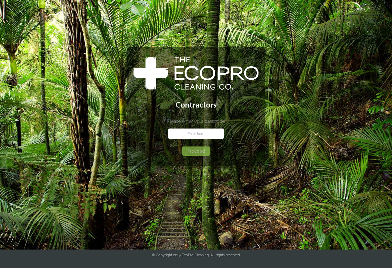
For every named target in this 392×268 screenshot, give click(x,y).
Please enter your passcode (196, 121)
